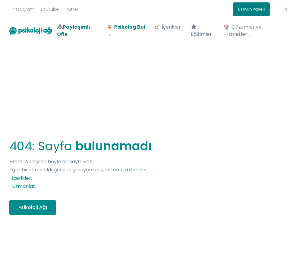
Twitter (71, 9)
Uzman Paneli (251, 9)
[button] (286, 9)
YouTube (49, 9)
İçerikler (21, 178)
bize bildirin (133, 169)
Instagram (23, 9)
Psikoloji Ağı (32, 207)
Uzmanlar (23, 186)
